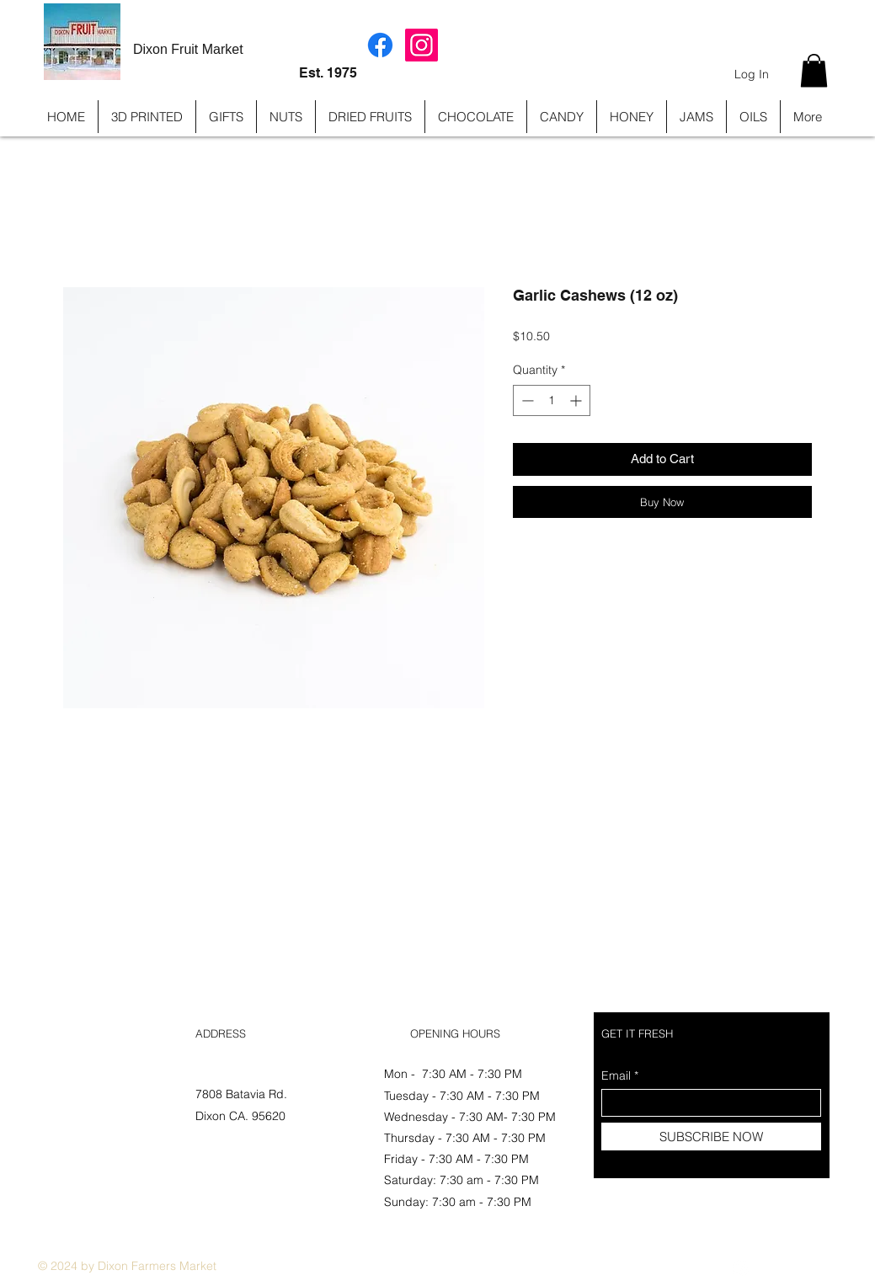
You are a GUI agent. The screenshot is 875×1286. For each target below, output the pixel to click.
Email (616, 1075)
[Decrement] (525, 400)
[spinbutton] (551, 400)
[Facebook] (380, 45)
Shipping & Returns (91, 1094)
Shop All (59, 1073)
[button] (814, 70)
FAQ (49, 1137)
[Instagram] (421, 45)
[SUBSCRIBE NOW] (711, 1136)
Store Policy (69, 1115)
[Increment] (577, 400)
